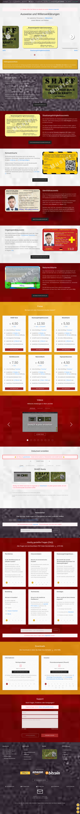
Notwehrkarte (25, 754)
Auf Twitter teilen (40, 786)
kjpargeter (60, 803)
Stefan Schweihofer (33, 803)
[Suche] (7, 2)
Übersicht (25, 749)
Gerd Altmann (54, 803)
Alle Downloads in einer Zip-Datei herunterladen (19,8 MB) (40, 650)
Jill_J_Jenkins (25, 803)
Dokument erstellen (26, 759)
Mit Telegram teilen (24, 786)
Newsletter (65, 754)
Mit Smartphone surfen (40, 780)
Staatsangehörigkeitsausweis (28, 752)
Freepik (63, 803)
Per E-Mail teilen (70, 786)
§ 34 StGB (8, 751)
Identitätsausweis (26, 756)
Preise (64, 752)
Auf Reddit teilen (55, 786)
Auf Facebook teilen (9, 786)
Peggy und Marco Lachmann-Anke (44, 803)
